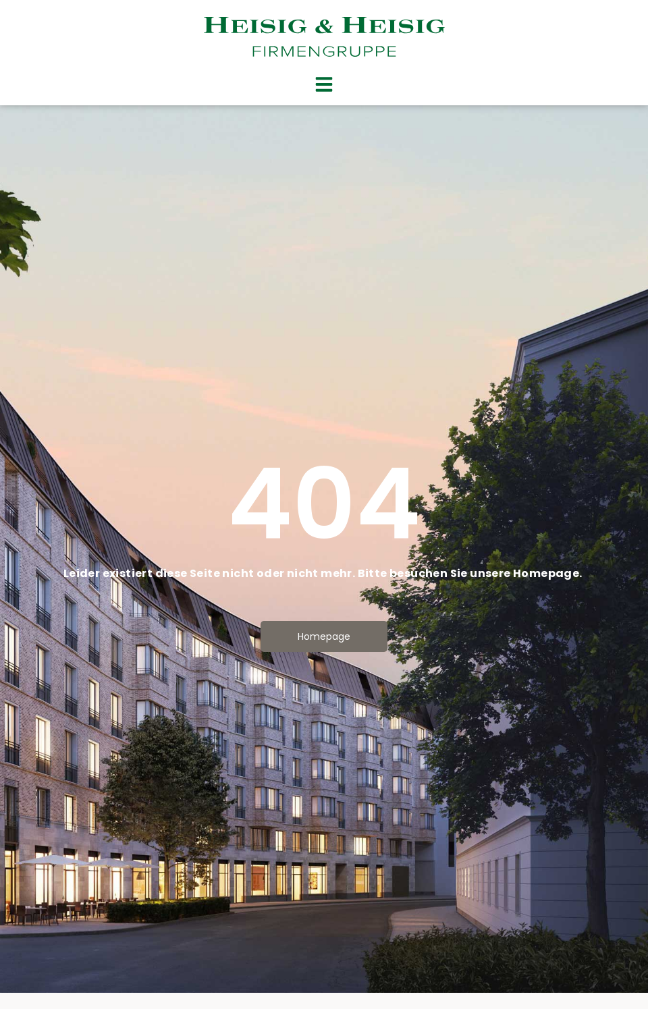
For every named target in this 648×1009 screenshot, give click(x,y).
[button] (324, 84)
